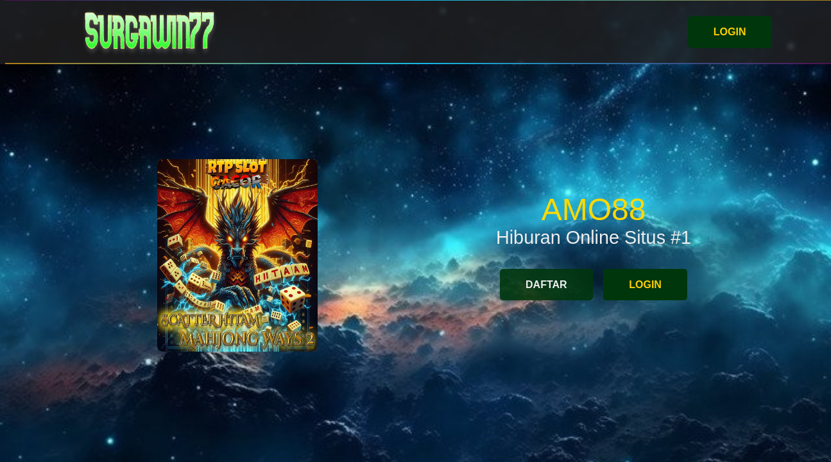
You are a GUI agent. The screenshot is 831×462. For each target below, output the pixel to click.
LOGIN (730, 31)
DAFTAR (546, 284)
